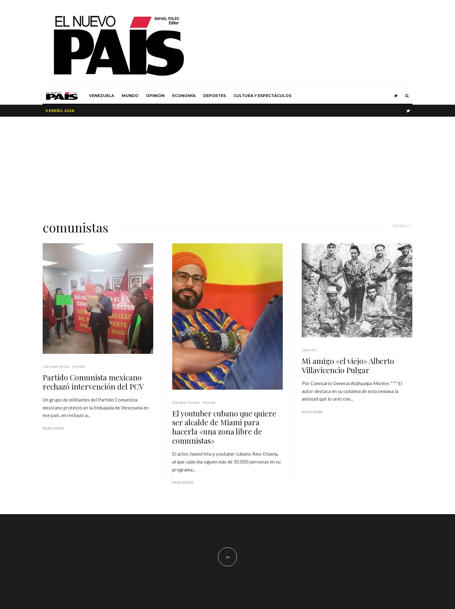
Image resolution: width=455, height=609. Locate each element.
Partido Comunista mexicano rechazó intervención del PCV (93, 382)
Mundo (130, 95)
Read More (53, 428)
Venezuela (101, 95)
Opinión (155, 95)
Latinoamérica (56, 366)
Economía (184, 95)
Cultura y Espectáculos (262, 95)
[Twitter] (395, 96)
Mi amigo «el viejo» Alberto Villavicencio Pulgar (348, 365)
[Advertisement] (227, 164)
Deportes (214, 95)
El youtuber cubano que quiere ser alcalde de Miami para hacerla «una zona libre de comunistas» (224, 427)
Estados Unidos (185, 402)
